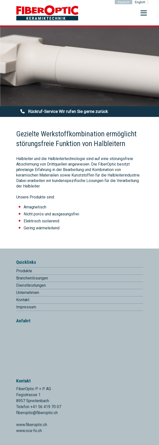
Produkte (24, 270)
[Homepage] (47, 19)
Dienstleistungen (31, 285)
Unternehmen (27, 292)
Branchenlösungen (32, 278)
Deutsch (123, 2)
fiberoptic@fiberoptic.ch (37, 412)
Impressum (26, 307)
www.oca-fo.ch (29, 430)
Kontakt (22, 299)
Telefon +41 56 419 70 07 (38, 406)
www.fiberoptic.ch (31, 424)
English (140, 2)
